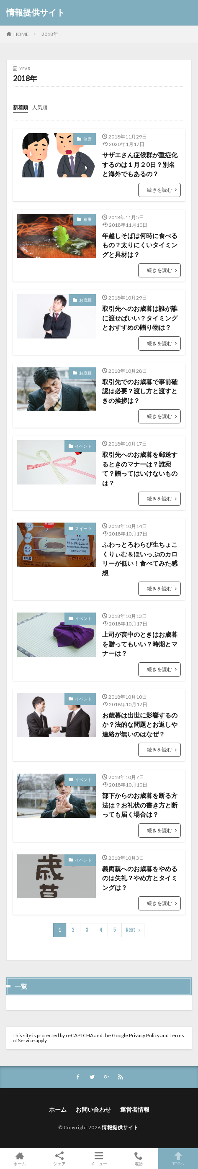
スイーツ (83, 528)
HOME (21, 34)
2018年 (49, 34)
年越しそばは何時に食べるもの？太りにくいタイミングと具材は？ (139, 245)
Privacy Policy (144, 1035)
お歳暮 (85, 300)
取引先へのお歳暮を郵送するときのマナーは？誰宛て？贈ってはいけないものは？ (139, 469)
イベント (83, 446)
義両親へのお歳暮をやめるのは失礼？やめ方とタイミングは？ (139, 878)
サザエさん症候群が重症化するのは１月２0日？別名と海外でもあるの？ (139, 164)
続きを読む (159, 190)
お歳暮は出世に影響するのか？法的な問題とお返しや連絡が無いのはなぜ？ (139, 724)
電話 (139, 1158)
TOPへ (178, 1158)
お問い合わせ (93, 1109)
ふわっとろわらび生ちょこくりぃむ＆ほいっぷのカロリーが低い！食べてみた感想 (139, 559)
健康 (87, 138)
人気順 (39, 107)
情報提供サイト (35, 12)
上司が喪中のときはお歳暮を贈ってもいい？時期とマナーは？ (139, 644)
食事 (87, 219)
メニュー (99, 1158)
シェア (60, 1158)
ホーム (58, 1109)
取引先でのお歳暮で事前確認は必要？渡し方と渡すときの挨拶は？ (139, 391)
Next (131, 930)
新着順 (20, 107)
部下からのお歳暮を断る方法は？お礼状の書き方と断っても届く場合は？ (139, 805)
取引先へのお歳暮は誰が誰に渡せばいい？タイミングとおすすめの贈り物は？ (139, 318)
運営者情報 (134, 1109)
